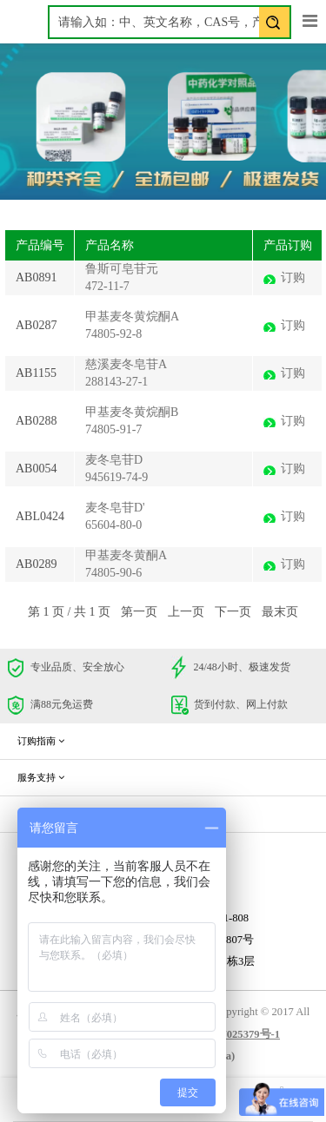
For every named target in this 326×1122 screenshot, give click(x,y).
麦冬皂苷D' (115, 507)
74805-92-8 (113, 333)
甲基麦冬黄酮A (126, 555)
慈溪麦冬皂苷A (126, 364)
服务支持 (40, 777)
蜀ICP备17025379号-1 (227, 1034)
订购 (293, 277)
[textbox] (169, 22)
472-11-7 (107, 286)
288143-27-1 (116, 381)
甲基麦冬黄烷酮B (131, 412)
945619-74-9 (116, 477)
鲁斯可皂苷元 (121, 268)
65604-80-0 (113, 524)
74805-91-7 (113, 429)
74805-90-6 (113, 572)
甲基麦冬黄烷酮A (132, 316)
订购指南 (40, 741)
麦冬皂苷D (114, 459)
